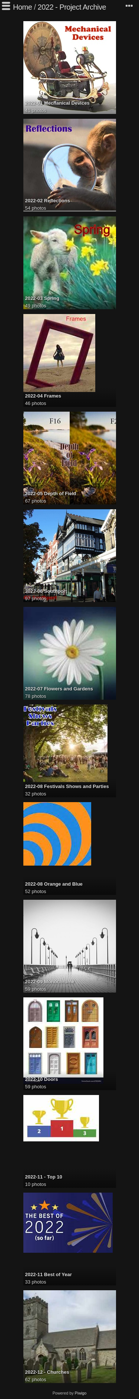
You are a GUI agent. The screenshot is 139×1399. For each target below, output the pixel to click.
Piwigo (81, 1393)
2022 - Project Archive (72, 7)
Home (22, 7)
